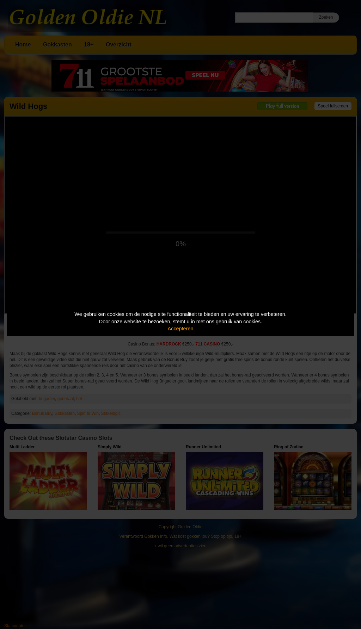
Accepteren (181, 328)
